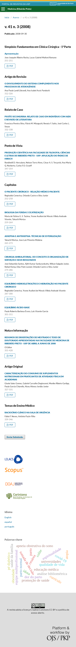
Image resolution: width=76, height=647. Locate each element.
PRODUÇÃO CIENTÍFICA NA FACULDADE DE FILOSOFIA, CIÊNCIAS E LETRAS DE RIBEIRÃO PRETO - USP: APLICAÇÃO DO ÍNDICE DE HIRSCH (37, 155)
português (9, 526)
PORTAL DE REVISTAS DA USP (16, 4)
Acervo (16, 17)
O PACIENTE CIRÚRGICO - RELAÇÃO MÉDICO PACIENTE (32, 191)
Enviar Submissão (15, 437)
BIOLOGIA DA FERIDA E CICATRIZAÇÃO (24, 212)
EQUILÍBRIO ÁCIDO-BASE (17, 307)
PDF (11, 66)
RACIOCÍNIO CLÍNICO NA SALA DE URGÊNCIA (27, 412)
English (8, 517)
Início (7, 17)
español (8, 522)
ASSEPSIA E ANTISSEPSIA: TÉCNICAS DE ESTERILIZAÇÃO (33, 236)
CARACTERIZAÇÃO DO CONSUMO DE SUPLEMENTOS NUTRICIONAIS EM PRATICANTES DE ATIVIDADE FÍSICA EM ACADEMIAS (34, 376)
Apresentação (12, 53)
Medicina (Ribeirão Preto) (19, 9)
